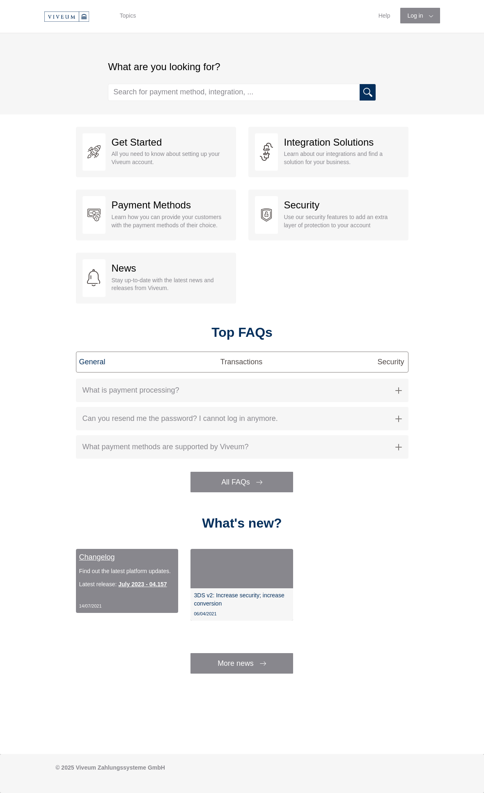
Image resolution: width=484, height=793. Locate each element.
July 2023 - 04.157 (142, 584)
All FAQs (242, 482)
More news (242, 663)
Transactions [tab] (241, 362)
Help (384, 15)
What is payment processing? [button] (242, 390)
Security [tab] (390, 362)
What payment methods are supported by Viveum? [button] (242, 447)
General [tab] (92, 362)
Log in (415, 15)
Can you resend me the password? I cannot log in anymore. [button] (242, 418)
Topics (128, 15)
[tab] (242, 390)
